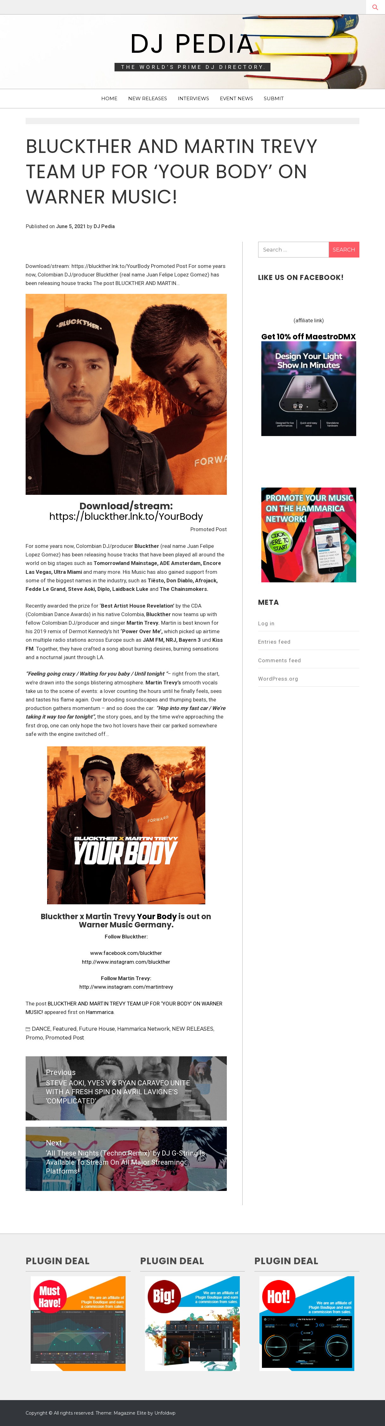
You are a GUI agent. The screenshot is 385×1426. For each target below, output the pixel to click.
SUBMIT (274, 98)
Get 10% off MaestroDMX (308, 336)
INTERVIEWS (193, 98)
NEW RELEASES (147, 98)
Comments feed (279, 660)
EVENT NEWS (236, 98)
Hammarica (100, 1012)
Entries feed (274, 642)
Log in (266, 623)
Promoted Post (64, 1038)
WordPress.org (278, 679)
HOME (109, 98)
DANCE (41, 1029)
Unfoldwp (165, 1413)
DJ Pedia (192, 43)
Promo (34, 1038)
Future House (97, 1029)
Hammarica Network (143, 1029)
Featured (65, 1029)
